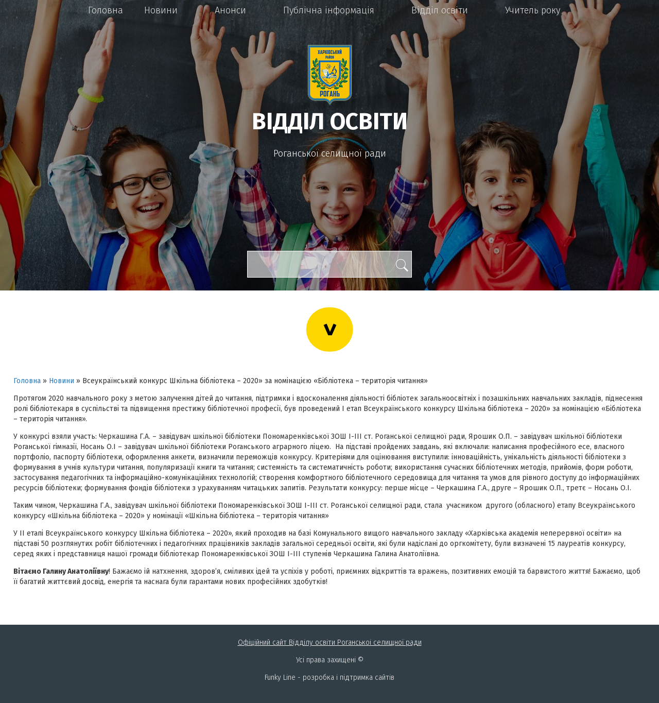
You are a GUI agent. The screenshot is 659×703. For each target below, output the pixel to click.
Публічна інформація (328, 10)
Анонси (230, 10)
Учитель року (532, 10)
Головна (105, 10)
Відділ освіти (439, 10)
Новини (161, 10)
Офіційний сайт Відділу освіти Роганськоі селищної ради (330, 642)
